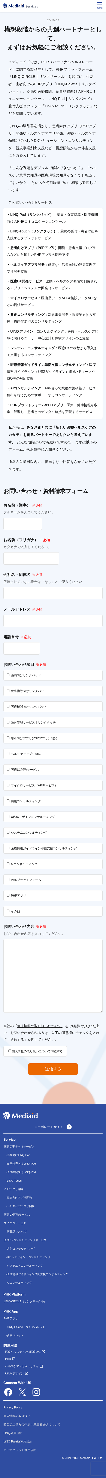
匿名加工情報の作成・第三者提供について (31, 1424)
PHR (8, 1359)
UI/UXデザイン (14, 1373)
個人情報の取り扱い (16, 1416)
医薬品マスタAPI (17, 1231)
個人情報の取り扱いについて (39, 1026)
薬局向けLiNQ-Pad (18, 1155)
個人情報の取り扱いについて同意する (35, 1051)
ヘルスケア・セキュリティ (22, 1366)
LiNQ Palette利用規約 (17, 1441)
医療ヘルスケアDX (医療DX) (22, 1351)
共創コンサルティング (21, 1248)
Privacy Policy (12, 1407)
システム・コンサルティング (25, 1265)
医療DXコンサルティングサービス (25, 1240)
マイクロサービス (15, 1223)
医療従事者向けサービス (19, 1146)
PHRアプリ (11, 1318)
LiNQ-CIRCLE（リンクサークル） (25, 1301)
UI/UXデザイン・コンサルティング (29, 1257)
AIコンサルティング (19, 1282)
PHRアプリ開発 (14, 1189)
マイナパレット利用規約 (19, 1450)
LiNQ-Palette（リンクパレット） (27, 1326)
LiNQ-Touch (14, 1180)
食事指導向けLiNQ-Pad (21, 1163)
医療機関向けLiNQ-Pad (21, 1172)
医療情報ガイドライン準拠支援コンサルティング (37, 1274)
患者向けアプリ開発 (19, 1197)
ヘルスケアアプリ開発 (21, 1206)
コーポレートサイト (53, 1126)
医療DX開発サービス (17, 1214)
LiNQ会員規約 (12, 1433)
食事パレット (15, 1335)
